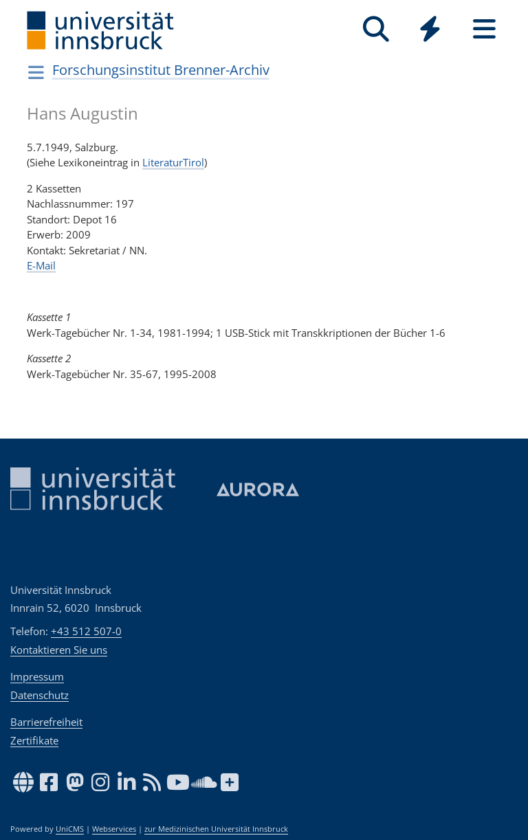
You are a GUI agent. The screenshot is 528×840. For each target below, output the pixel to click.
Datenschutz (39, 695)
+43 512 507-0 (86, 631)
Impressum (37, 676)
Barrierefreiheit (46, 722)
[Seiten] (484, 29)
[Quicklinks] (430, 29)
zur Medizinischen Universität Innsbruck (216, 829)
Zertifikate (34, 740)
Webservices (114, 829)
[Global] (430, 30)
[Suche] (376, 29)
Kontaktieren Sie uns (58, 649)
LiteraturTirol (173, 162)
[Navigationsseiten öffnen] (36, 72)
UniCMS (70, 829)
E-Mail (41, 265)
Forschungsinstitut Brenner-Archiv (161, 69)
